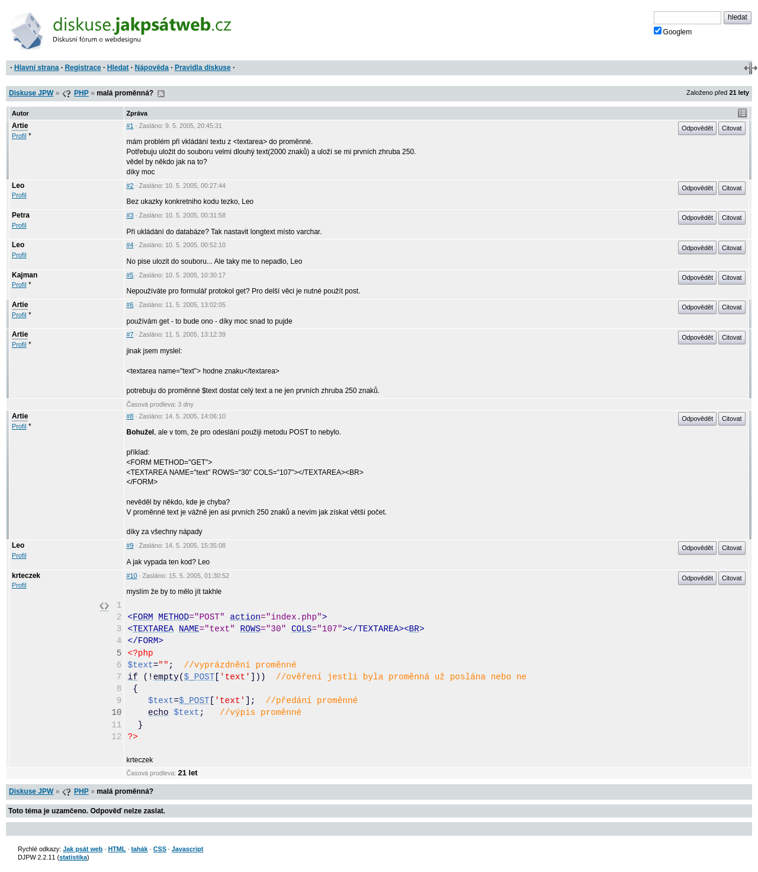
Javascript (187, 848)
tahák (139, 848)
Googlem (673, 31)
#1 (130, 125)
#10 (132, 575)
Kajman (24, 275)
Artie (20, 126)
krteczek (26, 575)
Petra (21, 215)
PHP (81, 93)
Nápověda (152, 67)
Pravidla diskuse (203, 67)
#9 (130, 545)
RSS (161, 93)
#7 (130, 334)
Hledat (118, 67)
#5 (130, 275)
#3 (130, 215)
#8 (130, 416)
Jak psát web (82, 848)
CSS (159, 848)
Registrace (83, 67)
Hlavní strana (36, 67)
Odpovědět (697, 128)
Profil (19, 135)
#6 (130, 304)
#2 (130, 185)
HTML (117, 848)
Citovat (732, 128)
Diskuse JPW (31, 93)
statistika (73, 857)
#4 (130, 244)
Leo (18, 185)
